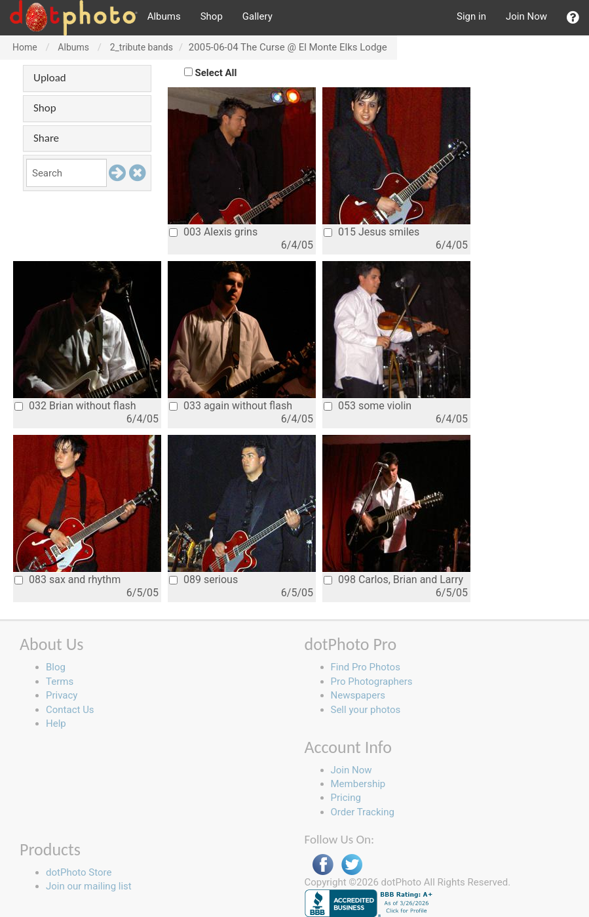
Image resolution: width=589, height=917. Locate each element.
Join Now (526, 16)
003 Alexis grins (213, 232)
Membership (358, 784)
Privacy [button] (61, 695)
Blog (56, 667)
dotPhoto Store (78, 872)
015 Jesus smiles (371, 232)
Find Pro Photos (365, 667)
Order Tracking (362, 812)
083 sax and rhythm (67, 579)
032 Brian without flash (75, 405)
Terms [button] (59, 681)
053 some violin (367, 405)
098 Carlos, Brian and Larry (393, 579)
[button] (573, 17)
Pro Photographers (372, 681)
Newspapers (358, 695)
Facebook (323, 865)
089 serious (203, 579)
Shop (211, 16)
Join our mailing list (89, 886)
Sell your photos (366, 710)
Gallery (257, 16)
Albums (164, 16)
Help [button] (56, 723)
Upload (49, 78)
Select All (216, 73)
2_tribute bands (141, 47)
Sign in (471, 16)
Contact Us (70, 710)
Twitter (351, 865)
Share (46, 138)
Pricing (346, 798)
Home (24, 47)
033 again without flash (230, 405)
